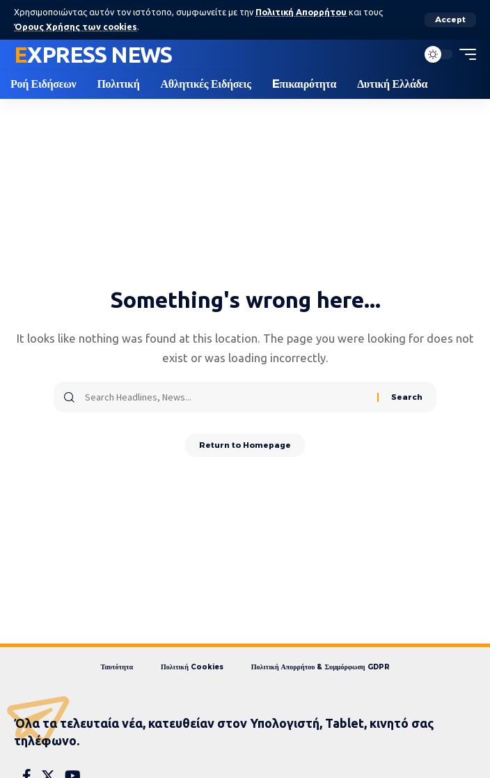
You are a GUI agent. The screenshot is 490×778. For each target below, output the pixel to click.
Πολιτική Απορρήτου (301, 12)
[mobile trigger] (464, 54)
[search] (403, 54)
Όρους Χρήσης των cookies (75, 26)
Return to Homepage (245, 445)
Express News (93, 54)
